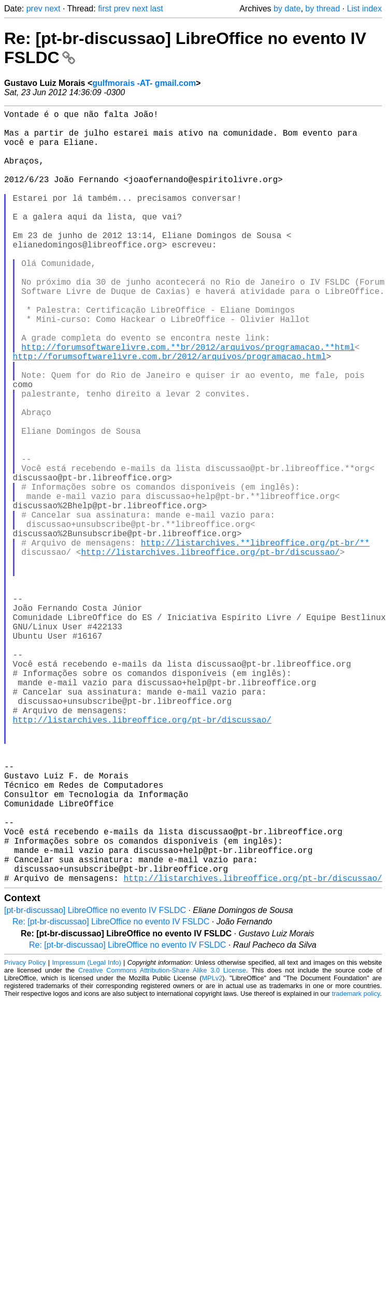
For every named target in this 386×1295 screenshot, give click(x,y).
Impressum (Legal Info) (86, 1134)
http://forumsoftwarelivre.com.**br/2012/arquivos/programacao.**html (187, 400)
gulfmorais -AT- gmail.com (144, 83)
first (104, 8)
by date (287, 8)
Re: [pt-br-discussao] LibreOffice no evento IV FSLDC (110, 1093)
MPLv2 (212, 1150)
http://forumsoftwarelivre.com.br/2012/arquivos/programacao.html (169, 412)
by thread (322, 8)
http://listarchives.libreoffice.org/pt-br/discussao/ (210, 651)
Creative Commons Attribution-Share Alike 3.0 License (162, 1142)
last (156, 8)
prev (34, 8)
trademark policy (356, 1165)
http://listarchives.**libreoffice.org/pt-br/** (255, 639)
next (52, 8)
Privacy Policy (25, 1134)
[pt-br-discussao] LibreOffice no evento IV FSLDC (95, 1082)
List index (364, 8)
